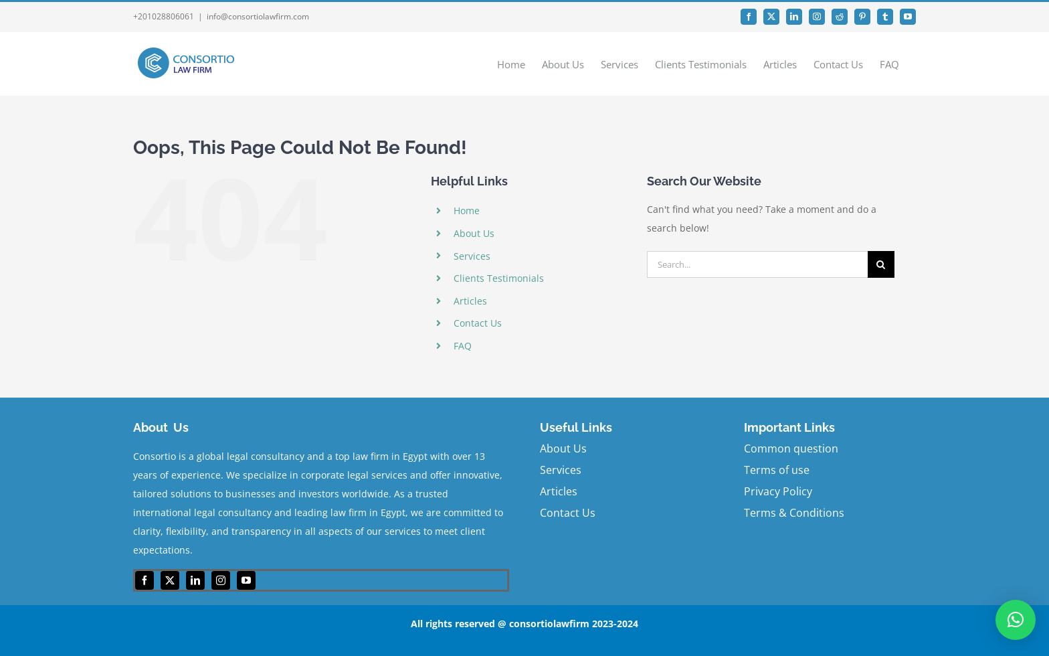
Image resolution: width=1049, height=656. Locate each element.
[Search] (881, 264)
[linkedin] (195, 580)
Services (472, 256)
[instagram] (220, 580)
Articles (470, 301)
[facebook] (144, 580)
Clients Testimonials (499, 278)
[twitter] (170, 580)
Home (467, 210)
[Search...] (757, 264)
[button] (1015, 620)
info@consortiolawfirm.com (258, 16)
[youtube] (246, 580)
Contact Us (478, 323)
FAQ (463, 345)
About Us (474, 233)
